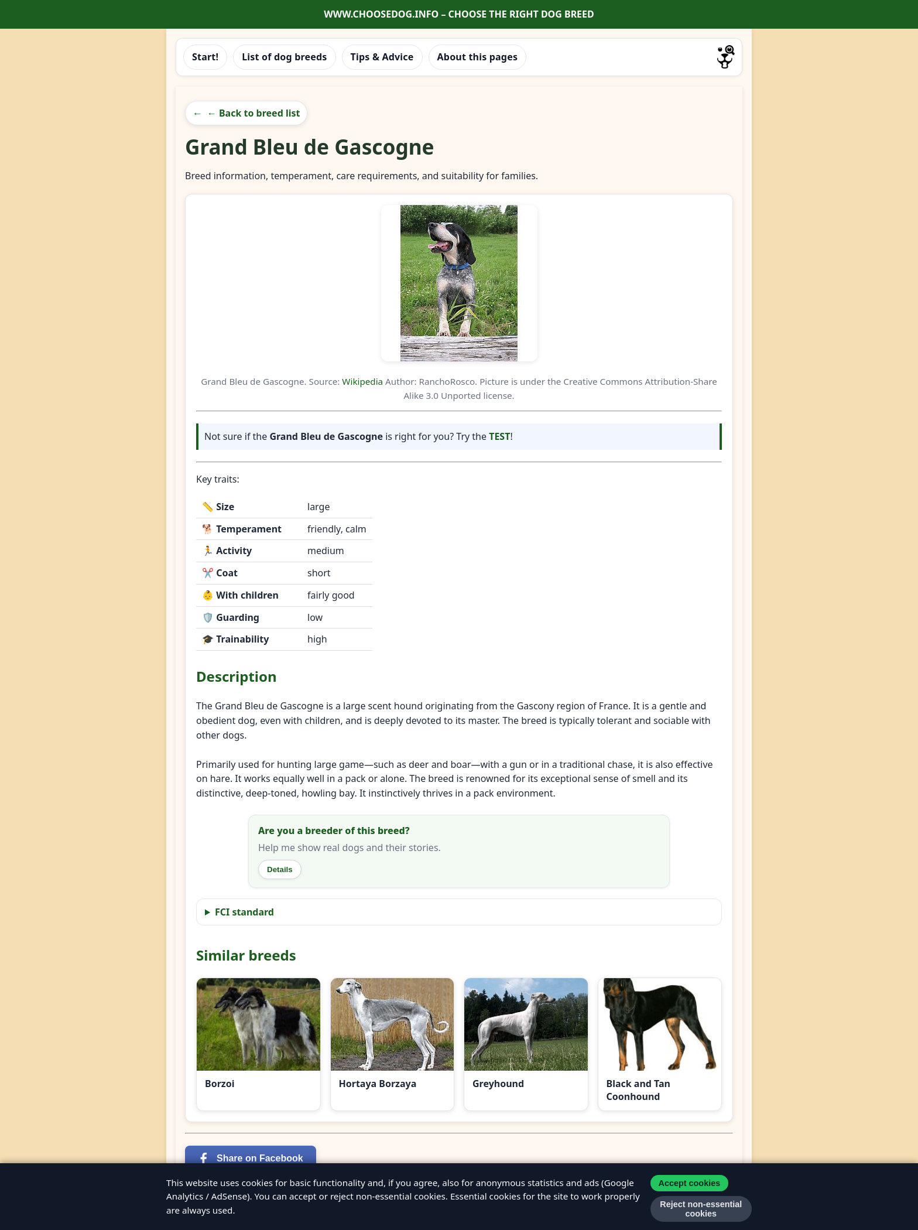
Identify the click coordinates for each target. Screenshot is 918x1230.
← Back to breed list (253, 113)
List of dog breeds (284, 56)
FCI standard (244, 912)
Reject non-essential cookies (701, 1209)
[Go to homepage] (726, 57)
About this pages (477, 56)
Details (280, 869)
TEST (499, 436)
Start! (205, 56)
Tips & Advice (382, 56)
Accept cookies (690, 1183)
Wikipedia (362, 381)
